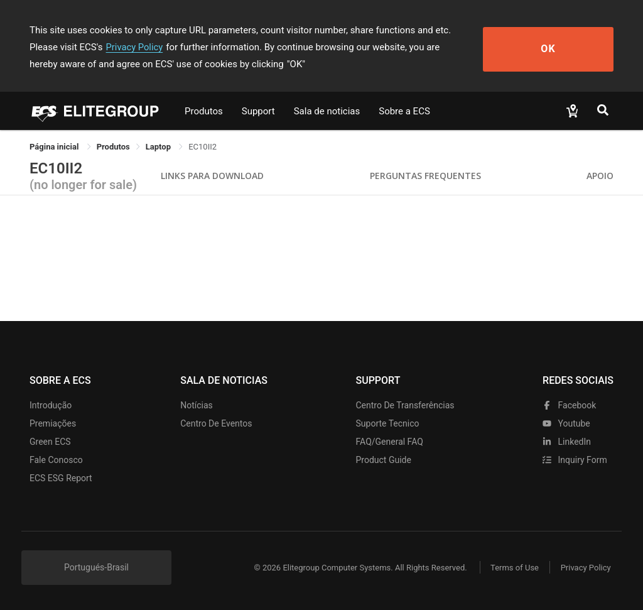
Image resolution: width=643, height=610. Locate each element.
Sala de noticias (327, 111)
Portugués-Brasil (96, 567)
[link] (113, 146)
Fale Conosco (56, 460)
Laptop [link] (159, 146)
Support (258, 111)
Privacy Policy (85, 47)
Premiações (53, 423)
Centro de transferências (405, 405)
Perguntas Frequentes (425, 176)
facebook (569, 405)
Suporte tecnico (387, 423)
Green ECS (50, 442)
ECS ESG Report (61, 478)
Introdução (51, 405)
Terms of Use (509, 567)
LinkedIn (567, 442)
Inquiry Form (575, 460)
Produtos (204, 111)
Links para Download (212, 176)
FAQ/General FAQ (389, 442)
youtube (566, 423)
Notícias (196, 405)
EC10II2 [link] (202, 146)
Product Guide (383, 460)
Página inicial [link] (55, 146)
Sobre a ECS (404, 111)
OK (568, 47)
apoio (599, 176)
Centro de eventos (216, 423)
